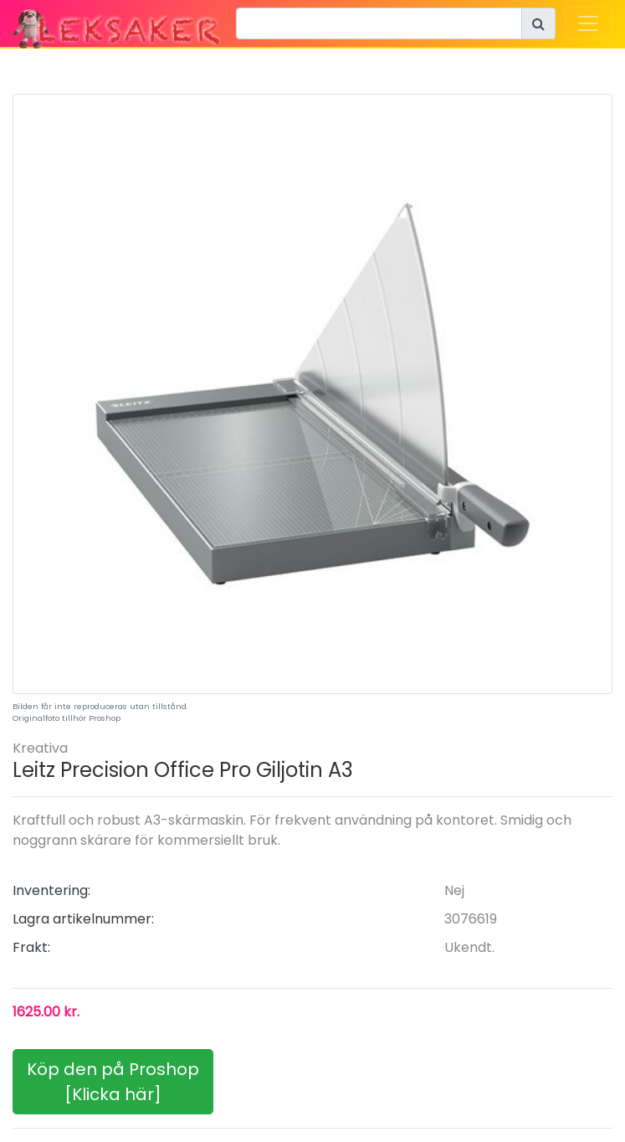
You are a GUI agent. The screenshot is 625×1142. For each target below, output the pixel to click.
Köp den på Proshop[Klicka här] (113, 1081)
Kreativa (40, 748)
